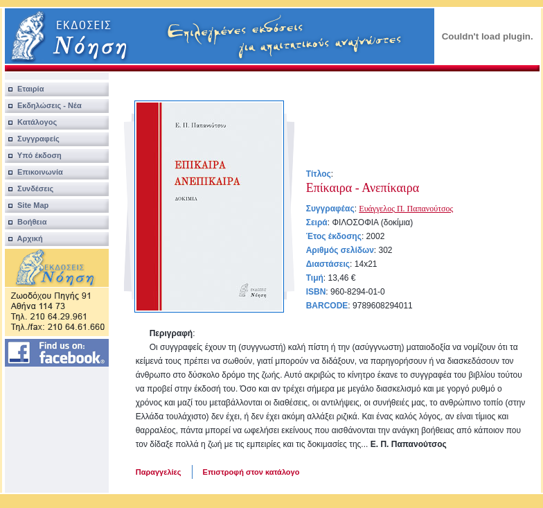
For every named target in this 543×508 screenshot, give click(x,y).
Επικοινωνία (34, 172)
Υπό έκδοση (33, 155)
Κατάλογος (31, 122)
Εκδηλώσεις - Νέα (43, 105)
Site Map (27, 205)
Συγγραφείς (32, 138)
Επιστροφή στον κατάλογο (251, 472)
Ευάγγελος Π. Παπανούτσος (406, 208)
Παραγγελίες (158, 472)
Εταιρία (24, 89)
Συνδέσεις (29, 188)
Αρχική (24, 238)
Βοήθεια (26, 222)
